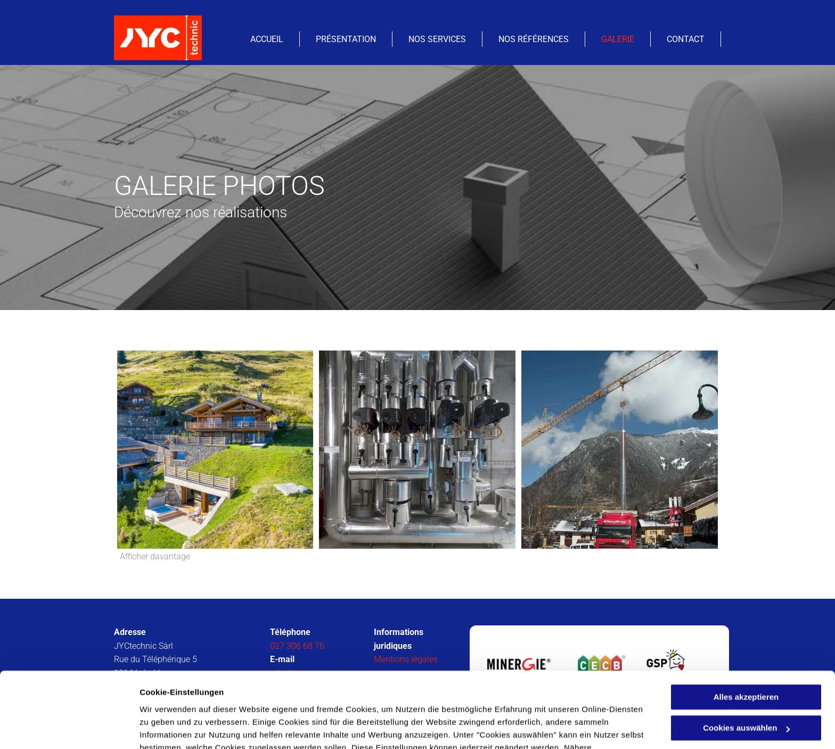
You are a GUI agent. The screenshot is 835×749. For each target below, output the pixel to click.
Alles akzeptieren (746, 635)
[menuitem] (267, 39)
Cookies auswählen (177, 727)
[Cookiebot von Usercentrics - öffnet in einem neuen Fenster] (69, 728)
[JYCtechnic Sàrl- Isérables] (215, 450)
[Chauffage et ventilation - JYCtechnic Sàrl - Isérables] (417, 450)
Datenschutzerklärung (401, 698)
